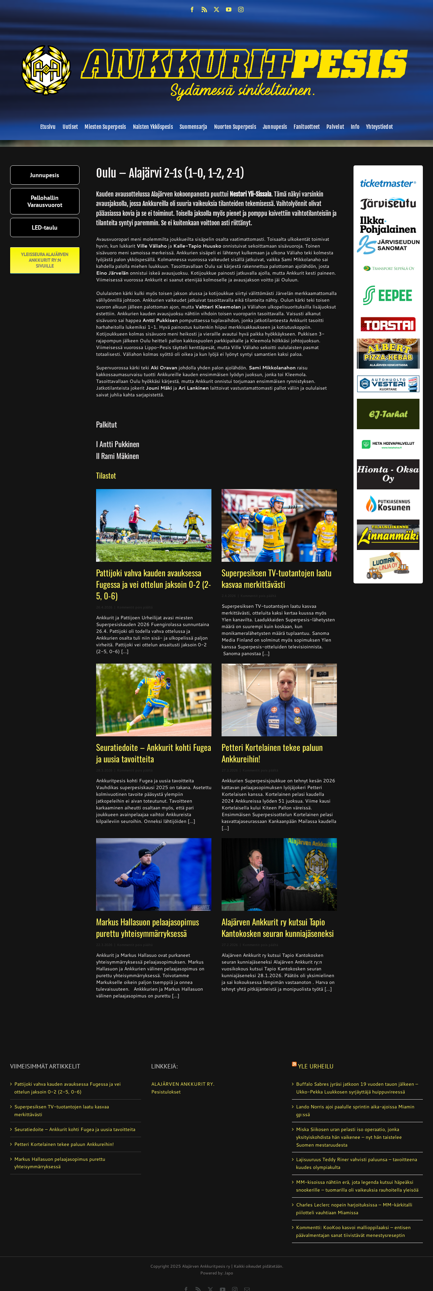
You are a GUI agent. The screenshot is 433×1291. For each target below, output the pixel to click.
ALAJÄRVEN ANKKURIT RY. (182, 1084)
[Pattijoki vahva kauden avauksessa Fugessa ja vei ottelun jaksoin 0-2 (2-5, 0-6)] (153, 525)
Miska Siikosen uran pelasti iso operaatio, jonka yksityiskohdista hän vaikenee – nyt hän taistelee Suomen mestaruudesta (349, 1137)
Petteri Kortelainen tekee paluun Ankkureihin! (272, 753)
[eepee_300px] (388, 284)
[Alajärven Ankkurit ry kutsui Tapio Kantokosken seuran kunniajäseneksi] (279, 874)
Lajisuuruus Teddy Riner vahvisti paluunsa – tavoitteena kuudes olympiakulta (356, 1163)
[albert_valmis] (388, 341)
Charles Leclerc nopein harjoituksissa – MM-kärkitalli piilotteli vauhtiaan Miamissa (354, 1208)
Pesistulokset (166, 1091)
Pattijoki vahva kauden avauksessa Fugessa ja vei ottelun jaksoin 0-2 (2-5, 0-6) (153, 584)
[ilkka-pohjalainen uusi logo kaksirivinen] (388, 218)
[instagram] (241, 9)
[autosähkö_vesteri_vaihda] (388, 371)
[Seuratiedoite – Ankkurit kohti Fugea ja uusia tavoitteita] (153, 700)
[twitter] (216, 9)
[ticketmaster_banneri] (388, 178)
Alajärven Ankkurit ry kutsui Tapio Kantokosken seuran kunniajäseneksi (278, 927)
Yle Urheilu (316, 1066)
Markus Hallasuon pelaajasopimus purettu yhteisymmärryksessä (147, 927)
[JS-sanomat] (388, 237)
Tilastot (106, 475)
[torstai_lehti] (388, 319)
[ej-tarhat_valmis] (388, 401)
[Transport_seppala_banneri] (388, 263)
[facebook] (192, 9)
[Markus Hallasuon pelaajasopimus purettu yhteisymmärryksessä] (153, 874)
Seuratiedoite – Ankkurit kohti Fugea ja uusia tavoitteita (153, 753)
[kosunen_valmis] (388, 491)
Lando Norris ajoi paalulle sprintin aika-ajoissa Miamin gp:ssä (355, 1110)
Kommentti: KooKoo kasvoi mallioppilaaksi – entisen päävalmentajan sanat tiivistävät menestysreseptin (353, 1231)
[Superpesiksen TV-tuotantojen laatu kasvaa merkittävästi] (279, 525)
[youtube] (228, 9)
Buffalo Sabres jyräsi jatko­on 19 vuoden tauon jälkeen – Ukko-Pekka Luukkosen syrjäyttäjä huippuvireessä (357, 1088)
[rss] (204, 9)
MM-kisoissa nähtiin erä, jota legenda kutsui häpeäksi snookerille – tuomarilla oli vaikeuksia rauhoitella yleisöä (357, 1186)
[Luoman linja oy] (388, 552)
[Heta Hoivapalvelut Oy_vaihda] (388, 431)
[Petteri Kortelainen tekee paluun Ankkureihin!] (279, 700)
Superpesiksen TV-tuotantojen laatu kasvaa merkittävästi (277, 578)
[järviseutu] (388, 200)
